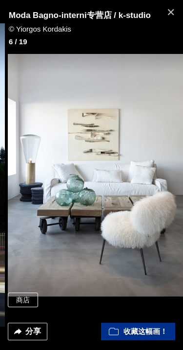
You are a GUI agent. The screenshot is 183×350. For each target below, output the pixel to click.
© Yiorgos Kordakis (40, 29)
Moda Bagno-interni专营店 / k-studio (80, 15)
